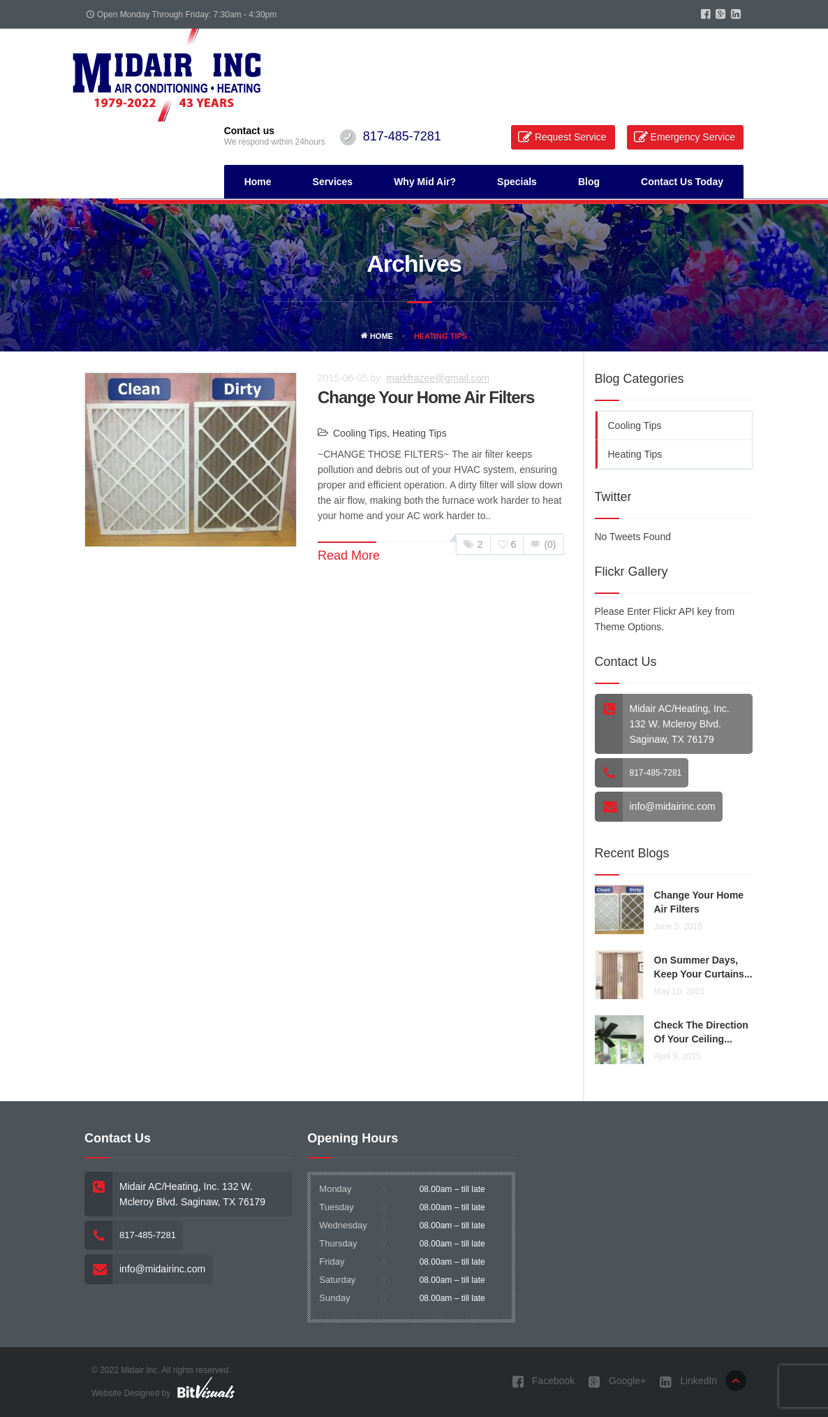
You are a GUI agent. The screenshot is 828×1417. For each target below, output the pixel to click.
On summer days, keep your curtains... (703, 967)
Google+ (617, 1381)
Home (258, 181)
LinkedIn (688, 1381)
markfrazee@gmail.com (437, 378)
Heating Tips (419, 433)
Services (333, 181)
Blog (589, 181)
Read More (349, 555)
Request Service (571, 137)
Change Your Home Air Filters (426, 397)
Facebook (543, 1381)
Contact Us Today (682, 181)
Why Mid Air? (425, 181)
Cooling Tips (360, 433)
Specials (517, 181)
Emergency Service (693, 137)
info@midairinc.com (673, 806)
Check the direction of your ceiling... (701, 1032)
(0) (543, 544)
